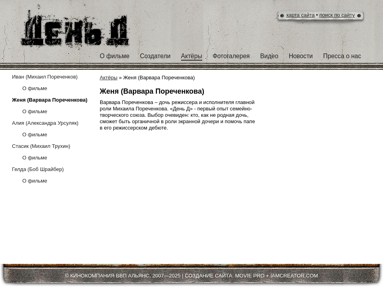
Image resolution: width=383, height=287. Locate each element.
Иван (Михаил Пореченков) (45, 77)
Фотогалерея (231, 56)
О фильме (115, 56)
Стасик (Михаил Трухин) (41, 146)
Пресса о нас (342, 56)
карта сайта (300, 15)
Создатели (155, 56)
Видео (269, 56)
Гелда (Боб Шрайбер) (38, 169)
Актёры (191, 56)
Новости (301, 56)
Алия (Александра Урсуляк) (45, 123)
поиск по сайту (337, 15)
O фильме (34, 88)
